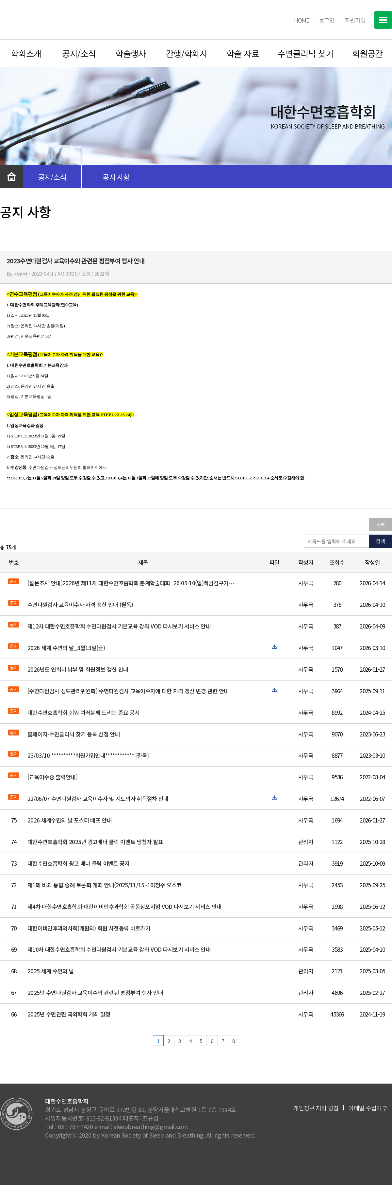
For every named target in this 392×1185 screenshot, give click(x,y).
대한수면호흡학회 (47, 19)
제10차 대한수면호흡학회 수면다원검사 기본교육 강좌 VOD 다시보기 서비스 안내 (119, 949)
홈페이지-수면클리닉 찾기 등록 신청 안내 (73, 734)
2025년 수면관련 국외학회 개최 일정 (68, 1014)
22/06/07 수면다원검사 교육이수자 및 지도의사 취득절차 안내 (98, 798)
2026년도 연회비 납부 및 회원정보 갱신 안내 (77, 669)
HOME (301, 20)
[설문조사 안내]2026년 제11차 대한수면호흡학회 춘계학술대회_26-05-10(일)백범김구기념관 (131, 583)
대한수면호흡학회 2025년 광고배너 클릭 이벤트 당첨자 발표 (95, 842)
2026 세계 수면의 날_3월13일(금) (66, 648)
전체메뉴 (383, 20)
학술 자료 (242, 53)
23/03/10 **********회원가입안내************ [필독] (88, 755)
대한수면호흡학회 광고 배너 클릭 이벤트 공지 (78, 863)
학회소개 (26, 53)
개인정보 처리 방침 (315, 1108)
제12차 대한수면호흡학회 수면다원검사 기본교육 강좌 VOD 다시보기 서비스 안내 (119, 626)
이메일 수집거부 (367, 1108)
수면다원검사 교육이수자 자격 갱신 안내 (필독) (80, 604)
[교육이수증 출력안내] (52, 777)
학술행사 (130, 53)
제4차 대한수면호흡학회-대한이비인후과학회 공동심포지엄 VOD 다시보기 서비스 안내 (124, 906)
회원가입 (355, 20)
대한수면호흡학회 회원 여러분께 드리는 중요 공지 (83, 712)
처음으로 (11, 176)
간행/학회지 (186, 53)
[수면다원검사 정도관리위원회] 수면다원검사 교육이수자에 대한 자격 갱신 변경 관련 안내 (128, 691)
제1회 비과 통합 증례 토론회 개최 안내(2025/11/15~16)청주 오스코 (104, 885)
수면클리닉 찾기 (306, 53)
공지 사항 (116, 176)
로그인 (327, 20)
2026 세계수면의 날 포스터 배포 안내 (69, 820)
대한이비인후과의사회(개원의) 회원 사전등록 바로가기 (88, 928)
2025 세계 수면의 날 (50, 971)
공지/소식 (79, 53)
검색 (380, 541)
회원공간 (367, 53)
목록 (380, 524)
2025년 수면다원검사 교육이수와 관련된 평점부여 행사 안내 (95, 992)
